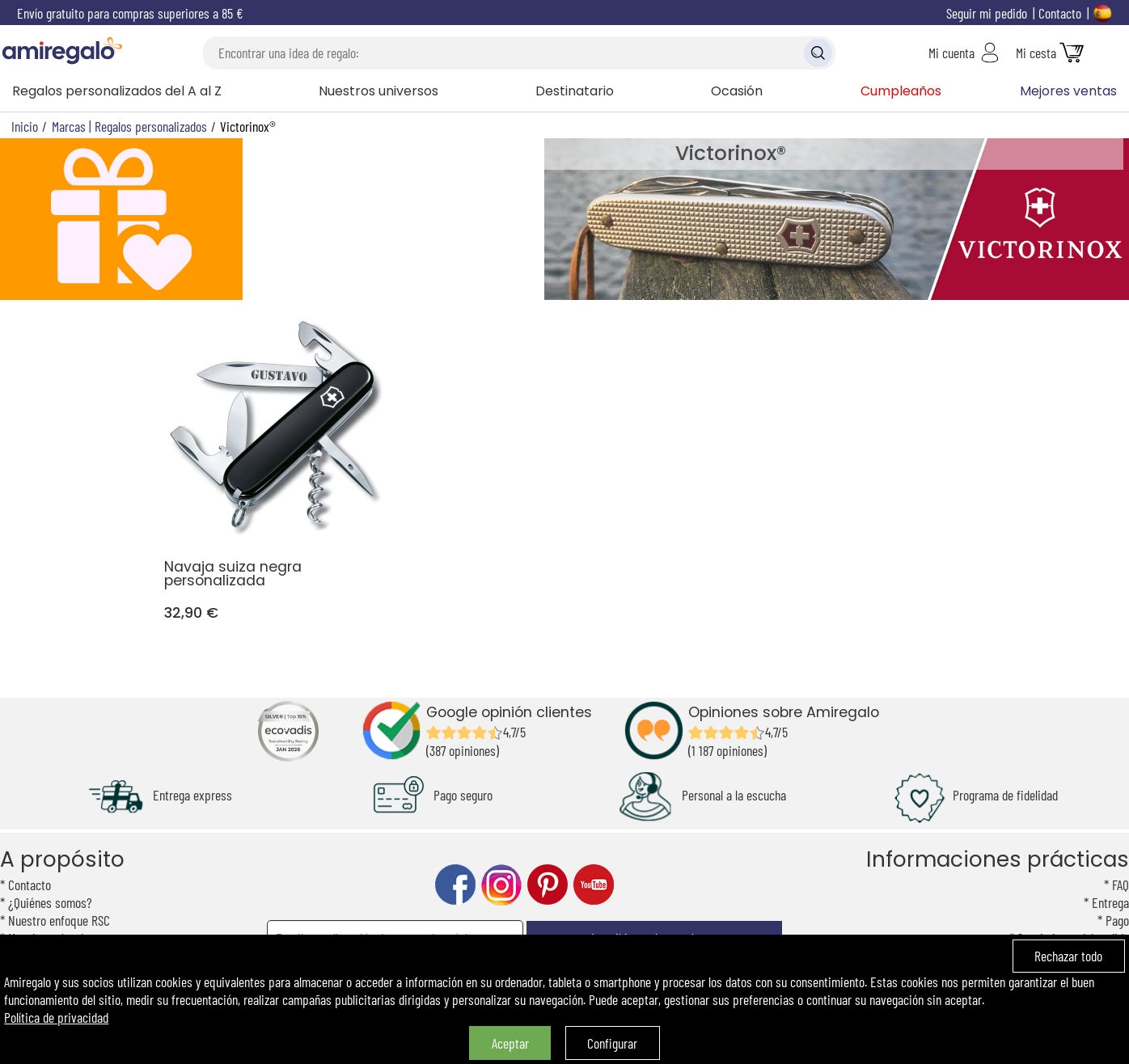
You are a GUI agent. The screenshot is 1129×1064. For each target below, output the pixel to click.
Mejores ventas (1068, 91)
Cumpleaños (900, 91)
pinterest (547, 885)
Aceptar (510, 1043)
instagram (501, 885)
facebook (455, 885)
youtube (593, 885)
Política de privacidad (56, 1017)
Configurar (612, 1043)
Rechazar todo (1068, 956)
